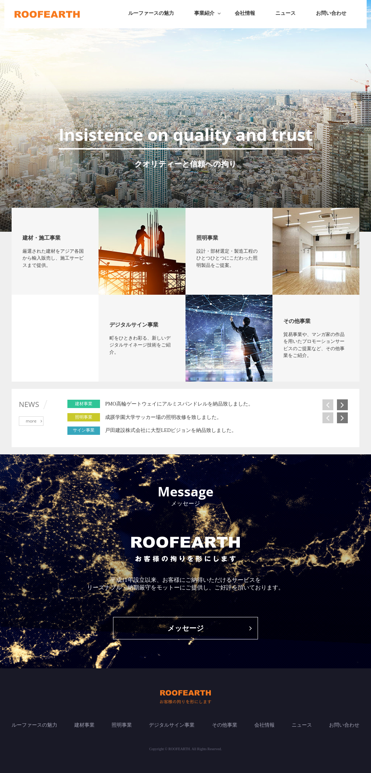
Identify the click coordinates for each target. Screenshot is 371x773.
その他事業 (224, 725)
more (34, 421)
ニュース (285, 13)
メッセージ (209, 628)
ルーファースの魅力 (151, 13)
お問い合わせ (331, 13)
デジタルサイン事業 (172, 725)
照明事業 (122, 725)
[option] (225, 403)
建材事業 (84, 725)
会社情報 (245, 13)
